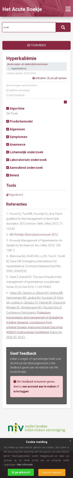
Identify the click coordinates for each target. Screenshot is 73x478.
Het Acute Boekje (22, 9)
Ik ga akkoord (21, 472)
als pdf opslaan (57, 78)
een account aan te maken (39, 386)
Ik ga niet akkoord (51, 472)
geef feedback (15, 95)
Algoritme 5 (14, 194)
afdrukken (40, 78)
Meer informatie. (25, 464)
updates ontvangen (18, 90)
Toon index (36, 45)
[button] (15, 108)
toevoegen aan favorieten (21, 85)
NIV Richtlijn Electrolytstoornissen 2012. (34, 234)
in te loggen (21, 391)
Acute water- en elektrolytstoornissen (27, 64)
